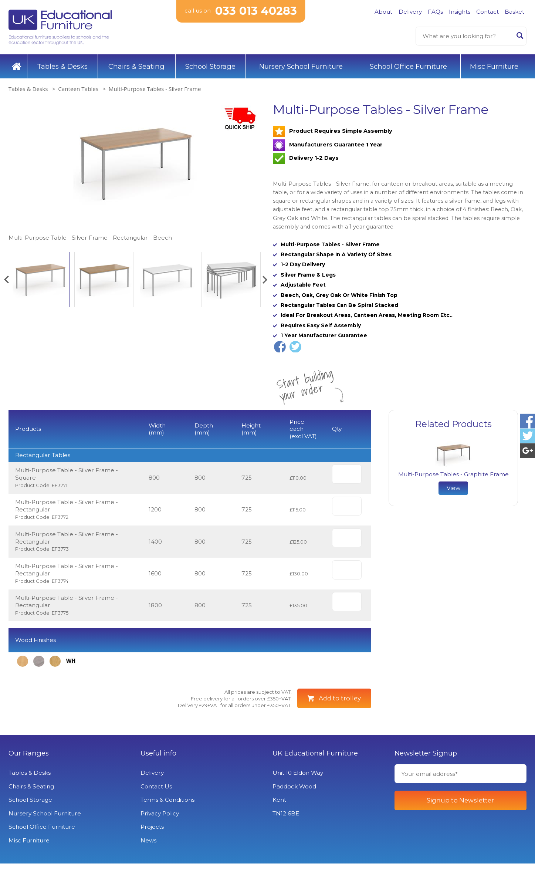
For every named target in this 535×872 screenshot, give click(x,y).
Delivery (410, 11)
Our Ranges (29, 762)
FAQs (435, 11)
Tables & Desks (62, 66)
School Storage (210, 66)
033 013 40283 (256, 11)
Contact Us (156, 794)
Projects (152, 835)
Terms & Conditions (167, 808)
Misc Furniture (494, 66)
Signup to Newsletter (460, 808)
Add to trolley (340, 706)
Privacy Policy (159, 821)
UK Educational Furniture (315, 762)
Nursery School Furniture (301, 66)
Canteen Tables (78, 88)
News (148, 848)
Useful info (158, 762)
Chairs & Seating (136, 66)
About (383, 11)
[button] (6, 279)
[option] (135, 172)
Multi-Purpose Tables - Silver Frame (155, 88)
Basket (514, 11)
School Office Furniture (408, 66)
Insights (459, 11)
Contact (487, 11)
